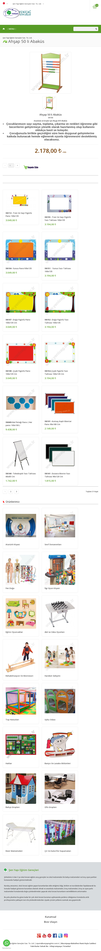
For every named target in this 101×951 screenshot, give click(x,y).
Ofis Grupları (51, 807)
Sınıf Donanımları (53, 544)
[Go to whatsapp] (6, 943)
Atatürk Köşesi (13, 544)
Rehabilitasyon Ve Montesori (19, 676)
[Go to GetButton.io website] (6, 948)
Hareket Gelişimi (52, 676)
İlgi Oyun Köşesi (52, 588)
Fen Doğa (10, 588)
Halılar (9, 763)
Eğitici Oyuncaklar (14, 632)
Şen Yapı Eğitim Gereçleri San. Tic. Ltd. (26, 4)
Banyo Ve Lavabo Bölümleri (58, 763)
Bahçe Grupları (13, 807)
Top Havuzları (12, 719)
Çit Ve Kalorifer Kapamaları (58, 851)
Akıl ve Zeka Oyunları (55, 632)
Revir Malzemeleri (14, 851)
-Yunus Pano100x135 (19, 268)
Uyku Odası (50, 719)
